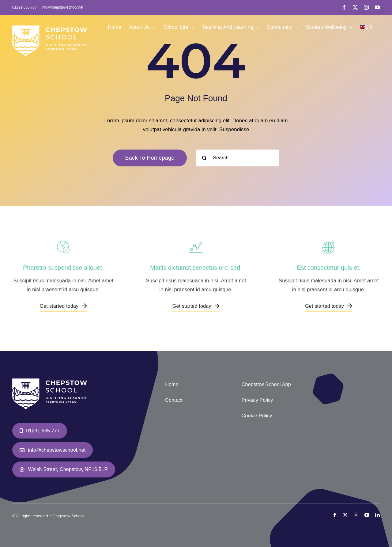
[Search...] (237, 158)
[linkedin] (377, 515)
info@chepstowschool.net (62, 7)
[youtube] (366, 515)
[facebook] (334, 515)
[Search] (204, 158)
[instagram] (356, 515)
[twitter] (345, 515)
